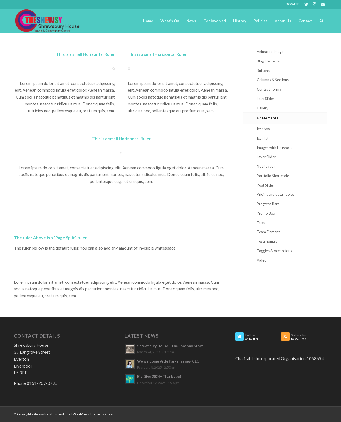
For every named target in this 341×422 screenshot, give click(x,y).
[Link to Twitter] (306, 4)
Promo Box (266, 213)
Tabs (261, 222)
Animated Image (270, 51)
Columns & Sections (273, 79)
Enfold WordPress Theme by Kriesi (88, 414)
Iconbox (263, 129)
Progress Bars (268, 204)
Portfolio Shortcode (273, 176)
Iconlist (262, 138)
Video (261, 260)
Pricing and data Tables (275, 194)
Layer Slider (266, 157)
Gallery (262, 108)
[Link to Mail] (323, 4)
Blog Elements (268, 61)
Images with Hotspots (274, 147)
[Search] (321, 21)
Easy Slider (265, 98)
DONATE (292, 4)
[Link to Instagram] (314, 4)
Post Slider (265, 185)
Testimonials (267, 241)
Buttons (263, 70)
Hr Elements (267, 118)
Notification (266, 166)
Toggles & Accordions (274, 250)
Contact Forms (269, 89)
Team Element (268, 232)
